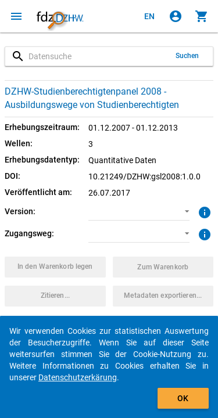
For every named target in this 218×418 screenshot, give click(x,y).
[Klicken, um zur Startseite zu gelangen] (60, 16)
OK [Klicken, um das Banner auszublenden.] (182, 398)
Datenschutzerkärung (77, 377)
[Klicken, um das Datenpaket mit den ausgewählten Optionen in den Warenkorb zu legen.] (55, 267)
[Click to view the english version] (149, 16)
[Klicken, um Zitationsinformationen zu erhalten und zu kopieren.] (55, 296)
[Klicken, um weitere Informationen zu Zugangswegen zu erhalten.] (203, 233)
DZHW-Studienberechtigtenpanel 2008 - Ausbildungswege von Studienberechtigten (92, 98)
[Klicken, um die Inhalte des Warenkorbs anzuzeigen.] (201, 16)
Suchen (187, 56)
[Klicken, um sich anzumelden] (175, 16)
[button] (139, 212)
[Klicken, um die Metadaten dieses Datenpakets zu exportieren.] (163, 296)
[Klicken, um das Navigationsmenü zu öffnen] (16, 16)
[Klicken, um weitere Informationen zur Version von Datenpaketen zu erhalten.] (203, 211)
